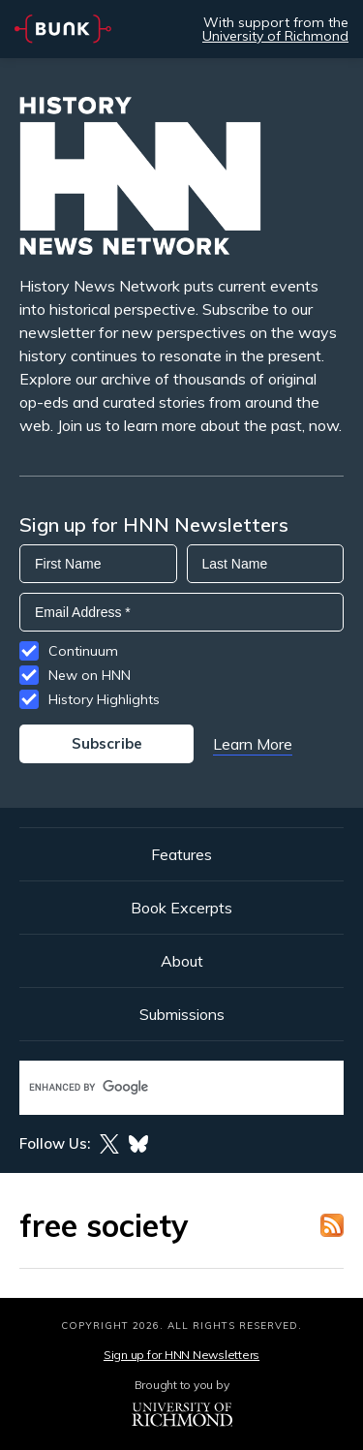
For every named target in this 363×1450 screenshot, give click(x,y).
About (182, 961)
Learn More (252, 744)
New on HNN (89, 675)
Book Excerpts (181, 907)
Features (181, 854)
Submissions (182, 1014)
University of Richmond (275, 36)
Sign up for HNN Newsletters (181, 1354)
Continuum (83, 651)
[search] (161, 1087)
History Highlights (104, 699)
